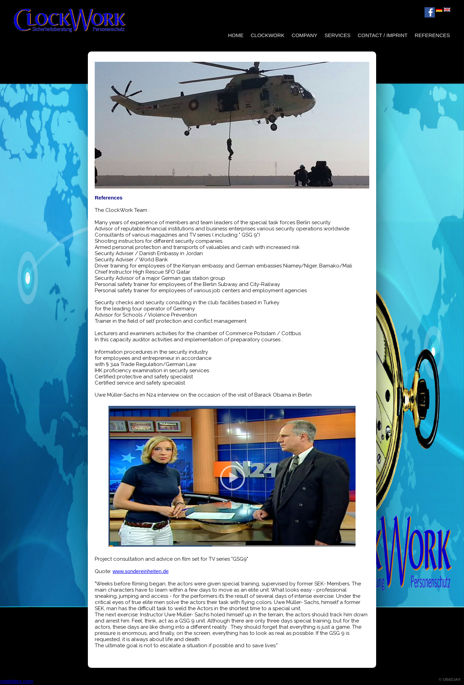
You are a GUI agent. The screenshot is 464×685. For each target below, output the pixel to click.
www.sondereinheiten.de (141, 571)
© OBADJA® (450, 679)
